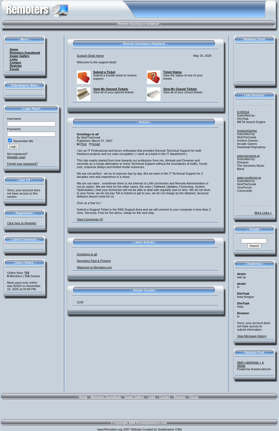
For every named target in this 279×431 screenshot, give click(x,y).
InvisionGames (247, 130)
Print (83, 144)
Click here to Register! (22, 223)
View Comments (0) (90, 219)
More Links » (263, 212)
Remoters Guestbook (24, 52)
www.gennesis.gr (248, 155)
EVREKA (243, 112)
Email (96, 144)
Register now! (16, 157)
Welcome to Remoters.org (94, 267)
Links (13, 59)
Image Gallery (19, 56)
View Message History (252, 336)
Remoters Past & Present (94, 260)
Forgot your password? (22, 163)
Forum (14, 69)
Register (15, 65)
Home (13, 49)
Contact (15, 62)
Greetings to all (87, 254)
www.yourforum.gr (249, 177)
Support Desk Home (90, 55)
